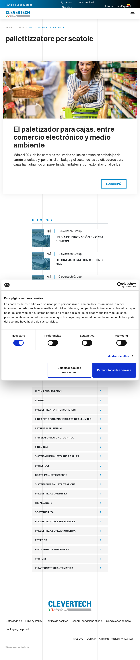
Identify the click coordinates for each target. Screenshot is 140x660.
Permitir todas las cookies (114, 370)
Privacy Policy (33, 620)
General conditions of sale (87, 620)
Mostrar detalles (118, 356)
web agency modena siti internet (17, 647)
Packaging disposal (17, 629)
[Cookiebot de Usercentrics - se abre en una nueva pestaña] (120, 285)
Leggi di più (114, 184)
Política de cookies (57, 620)
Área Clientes (66, 5)
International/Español (118, 4)
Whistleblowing (87, 5)
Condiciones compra (118, 620)
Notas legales (13, 620)
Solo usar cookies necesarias (69, 370)
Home (9, 27)
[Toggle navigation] (133, 13)
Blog (21, 27)
